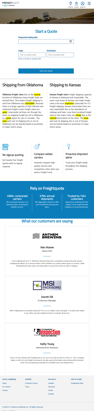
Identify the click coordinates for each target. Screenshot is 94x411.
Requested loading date (27, 38)
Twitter (50, 390)
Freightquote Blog (77, 383)
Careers (5, 390)
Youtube (51, 394)
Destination (51, 51)
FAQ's (27, 387)
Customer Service (31, 383)
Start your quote (46, 71)
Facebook (51, 387)
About (4, 383)
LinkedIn (51, 383)
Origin (20, 51)
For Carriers (6, 387)
